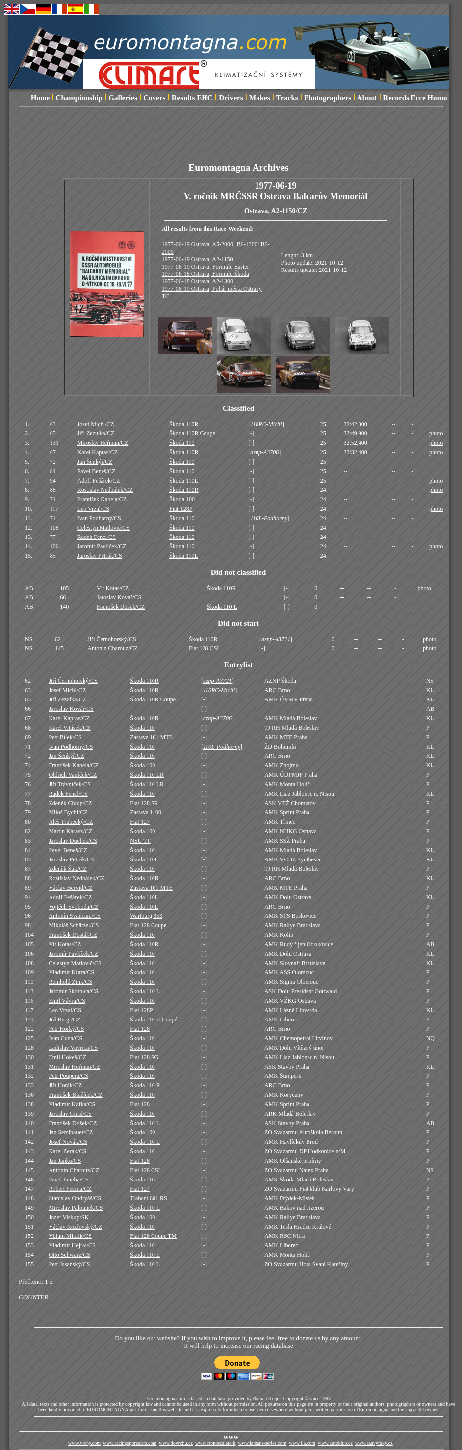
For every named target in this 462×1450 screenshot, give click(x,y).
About (367, 98)
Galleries (122, 98)
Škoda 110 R (145, 1085)
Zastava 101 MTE (151, 737)
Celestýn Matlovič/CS (103, 527)
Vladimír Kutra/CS (71, 972)
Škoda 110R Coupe (192, 433)
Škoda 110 (182, 442)
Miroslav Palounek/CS (76, 1207)
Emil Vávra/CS (67, 1000)
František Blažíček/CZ (75, 1094)
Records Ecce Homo (415, 98)
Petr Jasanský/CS (69, 1264)
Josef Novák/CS (68, 1141)
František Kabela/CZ (102, 499)
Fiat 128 (140, 1028)
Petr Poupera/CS (68, 1076)
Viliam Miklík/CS (70, 1236)
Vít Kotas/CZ (113, 588)
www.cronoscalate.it (215, 1443)
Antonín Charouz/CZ (112, 648)
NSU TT (140, 840)
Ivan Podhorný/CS (99, 518)
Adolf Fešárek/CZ (98, 480)
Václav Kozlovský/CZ (75, 1226)
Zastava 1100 (145, 812)
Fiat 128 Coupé (148, 925)
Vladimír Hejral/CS (72, 1245)
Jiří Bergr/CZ (64, 1019)
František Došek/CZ (121, 606)
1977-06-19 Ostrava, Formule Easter (205, 266)
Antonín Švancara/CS (74, 916)
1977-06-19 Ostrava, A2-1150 (197, 259)
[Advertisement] (238, 140)
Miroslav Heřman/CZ (103, 442)
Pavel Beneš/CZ (96, 471)
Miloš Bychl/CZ (68, 812)
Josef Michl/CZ (95, 424)
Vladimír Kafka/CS (72, 1104)
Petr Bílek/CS (65, 737)
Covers (154, 98)
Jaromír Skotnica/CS (73, 991)
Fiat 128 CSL (205, 648)
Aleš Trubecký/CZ (71, 821)
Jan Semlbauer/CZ (71, 1132)
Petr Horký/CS (66, 1028)
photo (436, 433)
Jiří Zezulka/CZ (96, 433)
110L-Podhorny (268, 518)
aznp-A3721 (275, 639)
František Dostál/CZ (73, 934)
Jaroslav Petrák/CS (99, 555)
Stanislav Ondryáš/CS (75, 1198)
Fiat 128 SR (144, 803)
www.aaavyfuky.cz (374, 1443)
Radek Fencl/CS (96, 537)
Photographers (327, 98)
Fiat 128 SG (144, 1057)
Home (40, 98)
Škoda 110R (184, 424)
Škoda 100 (182, 499)
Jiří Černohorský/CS (111, 639)
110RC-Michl (266, 424)
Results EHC (192, 98)
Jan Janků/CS (65, 1160)
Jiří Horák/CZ (65, 1085)
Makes (259, 98)
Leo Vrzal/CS (93, 508)
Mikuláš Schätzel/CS (74, 925)
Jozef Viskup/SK (69, 1217)
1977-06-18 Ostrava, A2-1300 (197, 281)
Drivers (231, 98)
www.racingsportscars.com (129, 1443)
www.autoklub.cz (335, 1443)
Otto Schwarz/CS (69, 1254)
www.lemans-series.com (262, 1443)
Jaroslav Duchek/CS (73, 840)
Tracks (287, 98)
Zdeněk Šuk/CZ (67, 868)
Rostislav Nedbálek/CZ (105, 489)
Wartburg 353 (146, 916)
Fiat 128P (180, 508)
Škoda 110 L (222, 606)
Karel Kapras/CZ (97, 452)
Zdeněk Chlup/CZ (70, 803)
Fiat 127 (140, 821)
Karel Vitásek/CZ (69, 727)
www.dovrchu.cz (176, 1443)
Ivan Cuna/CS (65, 1038)
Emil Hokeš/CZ (67, 1057)
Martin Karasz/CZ (70, 831)
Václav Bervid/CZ (70, 887)
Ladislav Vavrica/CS (73, 1047)
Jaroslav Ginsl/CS (70, 1113)
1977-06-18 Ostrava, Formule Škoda (205, 273)
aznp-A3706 (264, 452)
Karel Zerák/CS (67, 1151)
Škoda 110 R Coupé (153, 1019)
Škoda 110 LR (147, 774)
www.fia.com (302, 1443)
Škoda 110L (183, 480)
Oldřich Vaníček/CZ (73, 774)
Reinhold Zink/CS (70, 981)
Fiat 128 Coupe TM (153, 1236)
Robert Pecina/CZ (70, 1188)
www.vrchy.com (84, 1443)
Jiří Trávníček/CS (69, 784)
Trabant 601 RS (148, 1198)
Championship (79, 98)
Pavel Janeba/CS (68, 1179)
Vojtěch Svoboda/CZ (73, 906)
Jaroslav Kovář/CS (119, 597)
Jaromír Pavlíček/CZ (102, 546)
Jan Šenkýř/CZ (95, 461)
